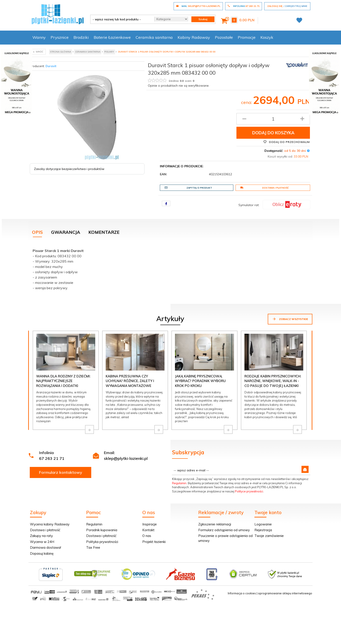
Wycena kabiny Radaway (49, 524)
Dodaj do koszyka (273, 132)
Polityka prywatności (102, 542)
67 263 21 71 (51, 458)
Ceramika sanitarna (154, 37)
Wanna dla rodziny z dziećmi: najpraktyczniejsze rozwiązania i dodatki (63, 381)
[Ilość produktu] (273, 118)
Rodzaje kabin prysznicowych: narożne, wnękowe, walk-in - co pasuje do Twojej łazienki (272, 381)
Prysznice (60, 37)
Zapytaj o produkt (188, 187)
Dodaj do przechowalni (286, 142)
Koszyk (266, 37)
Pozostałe (224, 37)
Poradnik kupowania (101, 530)
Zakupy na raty (41, 536)
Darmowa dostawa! (45, 547)
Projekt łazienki (154, 542)
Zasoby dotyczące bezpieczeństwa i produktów (69, 169)
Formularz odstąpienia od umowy (224, 530)
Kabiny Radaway (194, 37)
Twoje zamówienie (269, 536)
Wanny (39, 37)
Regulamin (179, 483)
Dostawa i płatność (264, 187)
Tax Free (93, 547)
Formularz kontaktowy (60, 472)
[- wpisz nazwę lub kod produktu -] (120, 19)
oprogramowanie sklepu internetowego (285, 593)
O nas (146, 536)
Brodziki (81, 37)
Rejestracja (263, 530)
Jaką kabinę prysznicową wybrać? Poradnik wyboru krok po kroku (200, 381)
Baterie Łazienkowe (112, 37)
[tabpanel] (170, 268)
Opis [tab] (37, 232)
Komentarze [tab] (103, 232)
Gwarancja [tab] (65, 232)
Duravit (51, 66)
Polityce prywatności (249, 491)
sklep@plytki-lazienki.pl (126, 458)
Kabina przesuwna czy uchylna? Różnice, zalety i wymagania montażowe (130, 381)
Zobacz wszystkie (290, 319)
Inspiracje (149, 524)
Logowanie (263, 524)
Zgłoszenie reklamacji (214, 524)
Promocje (247, 37)
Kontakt (148, 530)
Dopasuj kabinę (42, 553)
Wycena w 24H (42, 542)
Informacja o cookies (242, 593)
